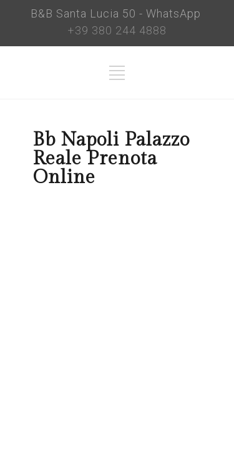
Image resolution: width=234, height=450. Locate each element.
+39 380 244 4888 (117, 30)
